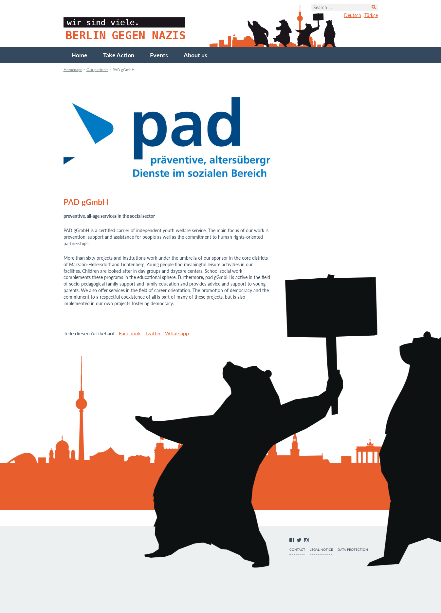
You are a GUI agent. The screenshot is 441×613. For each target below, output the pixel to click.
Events (159, 55)
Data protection (353, 549)
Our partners (97, 69)
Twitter (153, 333)
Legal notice (321, 549)
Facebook (130, 333)
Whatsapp (177, 333)
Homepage (73, 69)
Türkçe (371, 15)
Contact (297, 549)
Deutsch (352, 15)
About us (195, 55)
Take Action (118, 55)
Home (79, 55)
